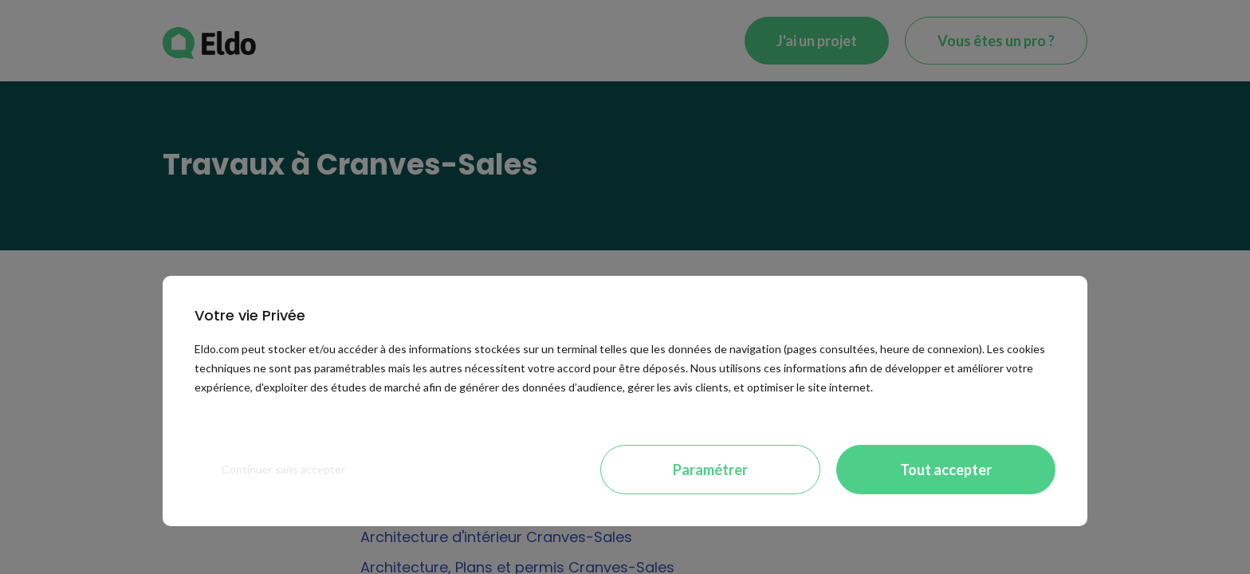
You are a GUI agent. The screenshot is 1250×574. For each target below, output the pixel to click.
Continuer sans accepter (283, 469)
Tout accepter (946, 469)
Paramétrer (710, 469)
